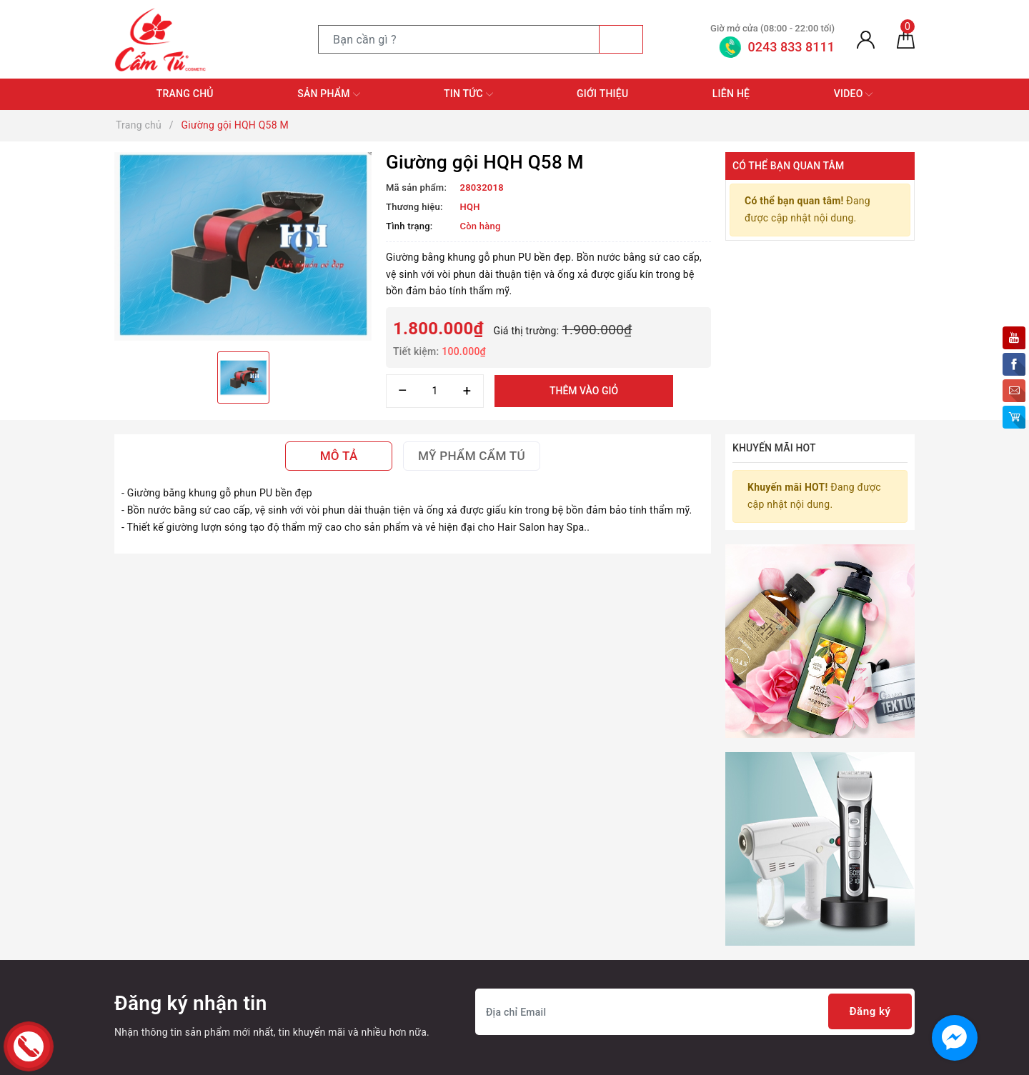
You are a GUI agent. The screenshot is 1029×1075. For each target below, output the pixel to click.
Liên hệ (731, 93)
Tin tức (468, 94)
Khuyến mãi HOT (774, 448)
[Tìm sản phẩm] (459, 39)
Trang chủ (185, 93)
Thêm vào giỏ (584, 390)
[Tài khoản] (866, 39)
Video (853, 94)
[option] (243, 246)
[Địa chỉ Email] (695, 1012)
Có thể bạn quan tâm (788, 165)
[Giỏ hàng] (906, 39)
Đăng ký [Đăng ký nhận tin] (868, 1012)
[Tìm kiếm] (621, 39)
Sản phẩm (328, 94)
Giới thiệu (602, 93)
